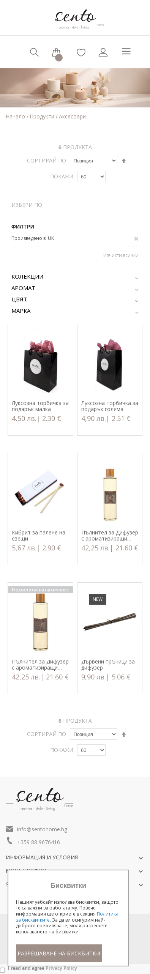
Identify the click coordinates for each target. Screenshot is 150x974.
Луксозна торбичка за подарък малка (40, 406)
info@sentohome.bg (42, 829)
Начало (16, 116)
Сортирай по (46, 160)
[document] (68, 922)
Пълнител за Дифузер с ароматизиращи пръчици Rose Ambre (109, 536)
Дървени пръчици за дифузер (108, 665)
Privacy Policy (61, 968)
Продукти (43, 116)
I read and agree (42, 968)
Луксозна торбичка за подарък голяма (109, 406)
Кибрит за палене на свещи (38, 536)
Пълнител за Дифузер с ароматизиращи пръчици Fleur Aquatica (40, 665)
